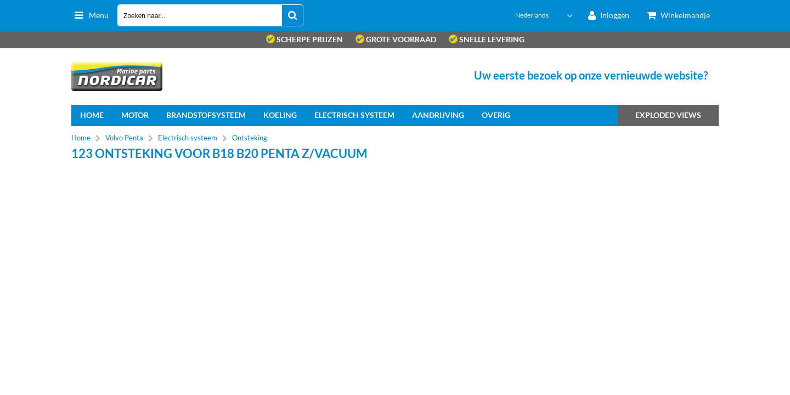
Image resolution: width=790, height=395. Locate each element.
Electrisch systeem (354, 115)
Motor (135, 115)
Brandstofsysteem (206, 115)
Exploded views (668, 115)
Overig (496, 115)
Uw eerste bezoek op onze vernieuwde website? (591, 75)
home (92, 115)
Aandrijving (438, 115)
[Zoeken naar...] (292, 15)
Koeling (280, 115)
